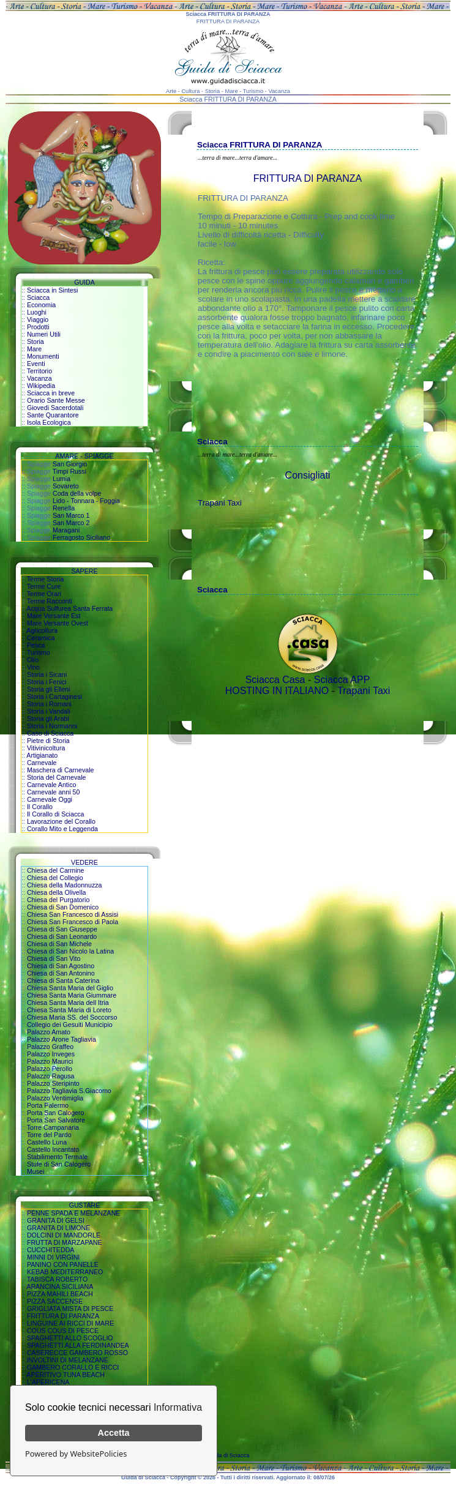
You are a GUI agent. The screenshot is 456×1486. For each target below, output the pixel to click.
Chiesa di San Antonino (61, 973)
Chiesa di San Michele (59, 943)
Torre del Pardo (49, 1134)
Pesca (36, 645)
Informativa (178, 1407)
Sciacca (38, 297)
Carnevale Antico (52, 784)
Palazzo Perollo (49, 1068)
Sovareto (66, 486)
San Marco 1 (71, 515)
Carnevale (42, 762)
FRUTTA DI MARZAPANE (64, 1242)
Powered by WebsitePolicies (76, 1453)
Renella (64, 508)
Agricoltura (42, 630)
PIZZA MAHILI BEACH (60, 1293)
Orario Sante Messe (56, 400)
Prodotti (38, 326)
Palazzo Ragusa (51, 1076)
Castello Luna (47, 1142)
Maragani (66, 530)
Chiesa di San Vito (53, 958)
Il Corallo (40, 806)
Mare (34, 349)
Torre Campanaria (53, 1127)
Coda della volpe (77, 493)
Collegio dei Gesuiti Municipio (70, 1024)
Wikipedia (41, 385)
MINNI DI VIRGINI (53, 1257)
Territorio (39, 371)
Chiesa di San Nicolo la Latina (70, 951)
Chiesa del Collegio (55, 877)
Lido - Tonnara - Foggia (86, 500)
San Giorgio (70, 464)
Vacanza (39, 378)
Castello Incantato (53, 1149)
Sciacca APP (342, 679)
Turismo (38, 652)
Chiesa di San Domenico (63, 907)
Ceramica (41, 637)
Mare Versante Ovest (57, 623)
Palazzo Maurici (50, 1061)
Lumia (61, 478)
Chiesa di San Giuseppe (62, 929)
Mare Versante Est (54, 615)
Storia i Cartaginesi (54, 696)
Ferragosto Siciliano (81, 537)
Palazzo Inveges (51, 1054)
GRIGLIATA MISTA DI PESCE (70, 1308)
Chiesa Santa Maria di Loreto (69, 1010)
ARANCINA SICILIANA (59, 1286)
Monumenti (43, 356)
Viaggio (37, 319)
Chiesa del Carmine (55, 870)
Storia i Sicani (47, 674)
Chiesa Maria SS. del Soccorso (72, 1017)
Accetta (114, 1433)
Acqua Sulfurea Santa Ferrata (69, 608)
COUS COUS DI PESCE (63, 1330)
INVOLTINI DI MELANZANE (67, 1360)
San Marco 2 (71, 522)
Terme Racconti (49, 601)
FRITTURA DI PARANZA (63, 1316)
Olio (33, 659)
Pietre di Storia (48, 740)
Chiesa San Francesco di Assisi (72, 914)
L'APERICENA (48, 1382)
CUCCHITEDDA (51, 1249)
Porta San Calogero (55, 1112)
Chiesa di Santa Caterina (63, 980)
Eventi (36, 363)
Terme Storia (45, 579)
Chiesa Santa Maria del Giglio (70, 987)
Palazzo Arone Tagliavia (61, 1039)
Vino (33, 667)
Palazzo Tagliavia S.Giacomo (69, 1090)
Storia (35, 341)
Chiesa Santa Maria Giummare (71, 995)
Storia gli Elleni (48, 689)
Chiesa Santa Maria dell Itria (68, 1002)
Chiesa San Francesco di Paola (72, 921)
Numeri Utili (44, 334)
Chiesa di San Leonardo (62, 936)
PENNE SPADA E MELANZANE (74, 1213)
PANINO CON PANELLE (63, 1264)
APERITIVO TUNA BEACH (65, 1374)
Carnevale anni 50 (53, 792)
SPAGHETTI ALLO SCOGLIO (70, 1338)
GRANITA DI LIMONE (58, 1227)
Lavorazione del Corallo (61, 821)
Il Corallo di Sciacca (55, 814)
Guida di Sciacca (228, 1455)
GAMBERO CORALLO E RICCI (73, 1367)
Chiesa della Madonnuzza (64, 885)
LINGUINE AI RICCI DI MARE (70, 1323)
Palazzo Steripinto (53, 1083)
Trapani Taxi (220, 502)
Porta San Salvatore (56, 1120)
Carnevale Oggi (49, 799)
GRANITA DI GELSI (55, 1220)
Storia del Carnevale (56, 777)
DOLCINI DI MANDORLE (63, 1235)
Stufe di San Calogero (59, 1164)
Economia (41, 304)
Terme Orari (44, 593)
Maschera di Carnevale (60, 770)
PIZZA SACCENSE (55, 1301)
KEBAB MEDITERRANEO (65, 1271)
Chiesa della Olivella (56, 892)
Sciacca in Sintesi (52, 290)
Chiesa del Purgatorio (58, 899)
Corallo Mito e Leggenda (62, 828)
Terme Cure (44, 586)
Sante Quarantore (53, 415)
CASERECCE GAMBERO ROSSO (77, 1352)
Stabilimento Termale (57, 1156)
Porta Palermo (48, 1105)
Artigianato (42, 755)
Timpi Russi (69, 471)
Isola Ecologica (49, 422)
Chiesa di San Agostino (60, 965)
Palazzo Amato (48, 1032)
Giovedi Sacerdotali (55, 407)
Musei (35, 1171)
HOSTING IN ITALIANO (277, 690)
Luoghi (37, 312)
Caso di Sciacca (50, 733)
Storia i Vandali (48, 711)
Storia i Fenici (47, 681)
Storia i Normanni (52, 726)
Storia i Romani (49, 704)
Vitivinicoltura (46, 748)
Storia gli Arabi (48, 718)
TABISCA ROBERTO (57, 1279)
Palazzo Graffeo (50, 1046)
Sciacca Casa (275, 679)
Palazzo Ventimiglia (55, 1098)
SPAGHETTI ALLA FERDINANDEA (78, 1345)
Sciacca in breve (51, 393)
